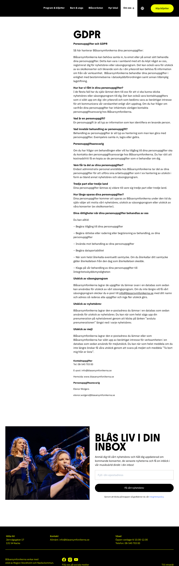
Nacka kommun (45, 562)
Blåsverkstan (96, 7)
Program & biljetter (54, 7)
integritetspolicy (156, 496)
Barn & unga (76, 7)
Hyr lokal (113, 7)
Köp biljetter (162, 8)
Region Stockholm (22, 562)
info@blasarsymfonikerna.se (136, 293)
